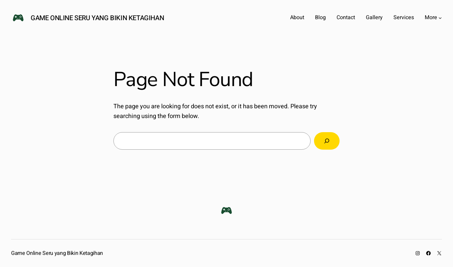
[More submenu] (440, 18)
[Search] (327, 141)
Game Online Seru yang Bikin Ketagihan (97, 18)
